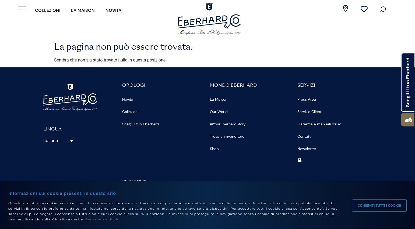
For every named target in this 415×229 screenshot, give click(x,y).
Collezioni (47, 10)
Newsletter (306, 148)
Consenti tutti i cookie (379, 205)
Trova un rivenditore (227, 136)
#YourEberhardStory (228, 124)
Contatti (304, 136)
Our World (219, 111)
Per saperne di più (102, 219)
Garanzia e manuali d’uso (319, 124)
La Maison (83, 10)
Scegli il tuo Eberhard (140, 124)
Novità (113, 10)
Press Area (306, 99)
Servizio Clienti (309, 111)
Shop (214, 148)
